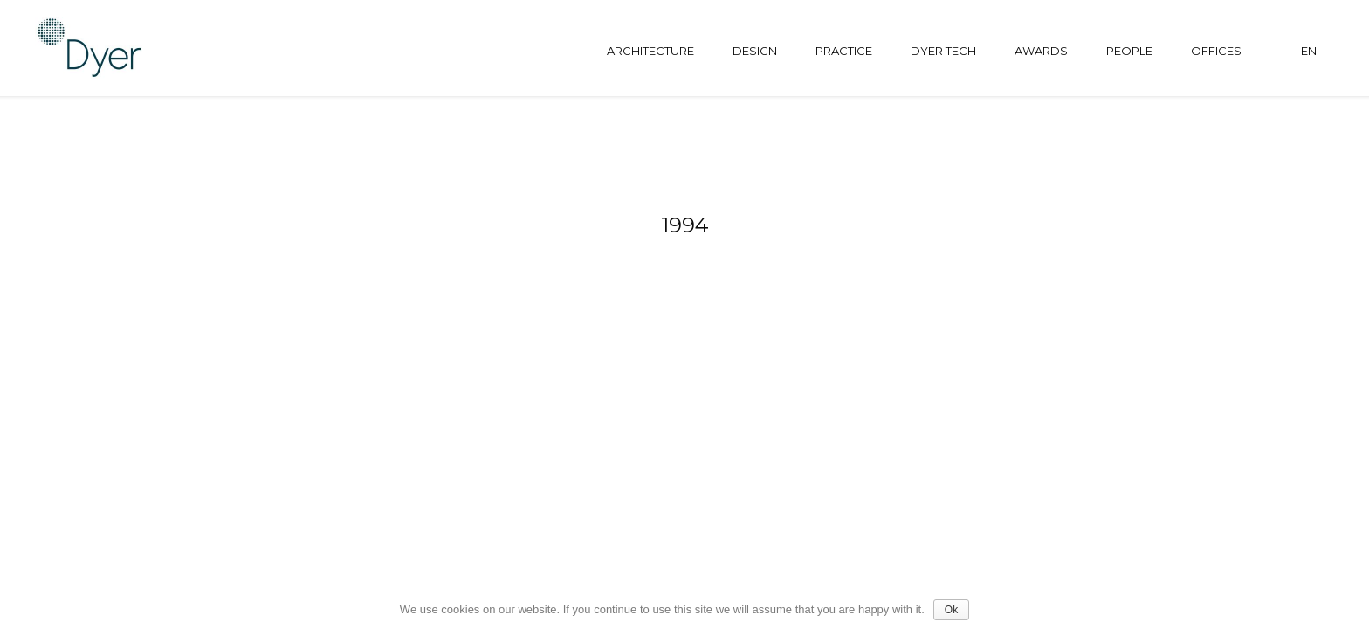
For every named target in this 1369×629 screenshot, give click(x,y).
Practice (843, 51)
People (1129, 51)
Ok (951, 610)
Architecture (650, 51)
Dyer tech (943, 51)
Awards (1041, 51)
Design (755, 51)
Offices (1216, 51)
